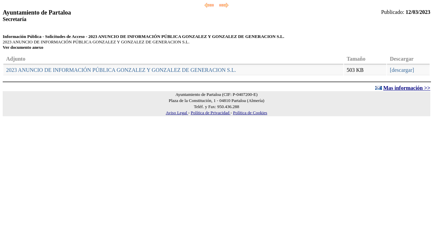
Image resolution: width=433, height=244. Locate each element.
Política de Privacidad (210, 112)
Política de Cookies (250, 112)
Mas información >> (406, 88)
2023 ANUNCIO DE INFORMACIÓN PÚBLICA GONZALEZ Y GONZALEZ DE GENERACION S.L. (121, 70)
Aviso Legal (177, 112)
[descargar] (402, 70)
